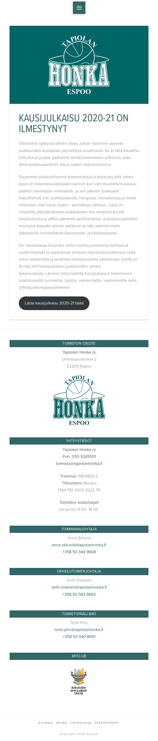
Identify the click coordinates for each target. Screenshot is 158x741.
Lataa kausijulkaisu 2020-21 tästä (54, 303)
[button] (79, 8)
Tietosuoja (80, 723)
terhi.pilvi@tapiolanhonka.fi (79, 629)
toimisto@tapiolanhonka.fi (79, 463)
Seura (61, 723)
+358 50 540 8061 (79, 636)
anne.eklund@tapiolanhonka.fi (79, 545)
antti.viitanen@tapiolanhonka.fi (79, 587)
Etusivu (46, 723)
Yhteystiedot (107, 723)
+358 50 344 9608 (79, 552)
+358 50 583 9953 (79, 594)
